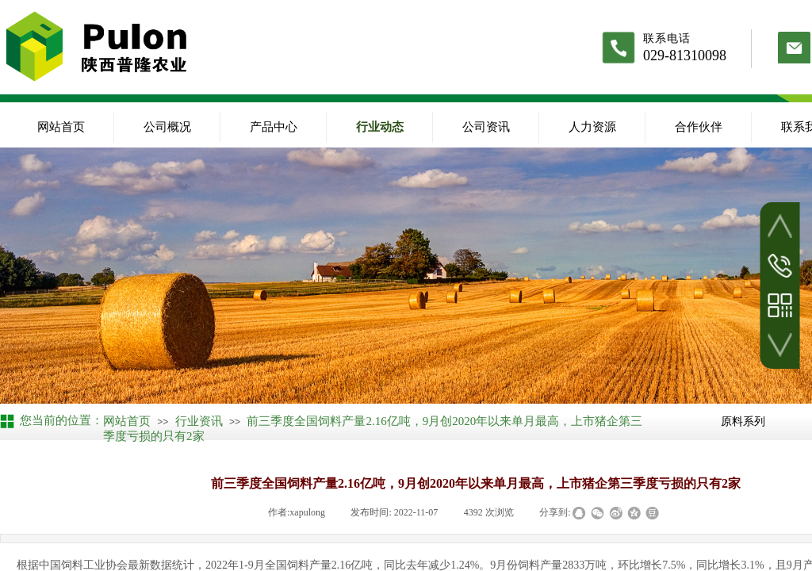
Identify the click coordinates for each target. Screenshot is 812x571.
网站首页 (61, 127)
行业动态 (380, 127)
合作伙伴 (698, 127)
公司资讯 (486, 127)
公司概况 (167, 127)
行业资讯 (199, 421)
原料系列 (743, 421)
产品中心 (273, 127)
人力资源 (592, 127)
